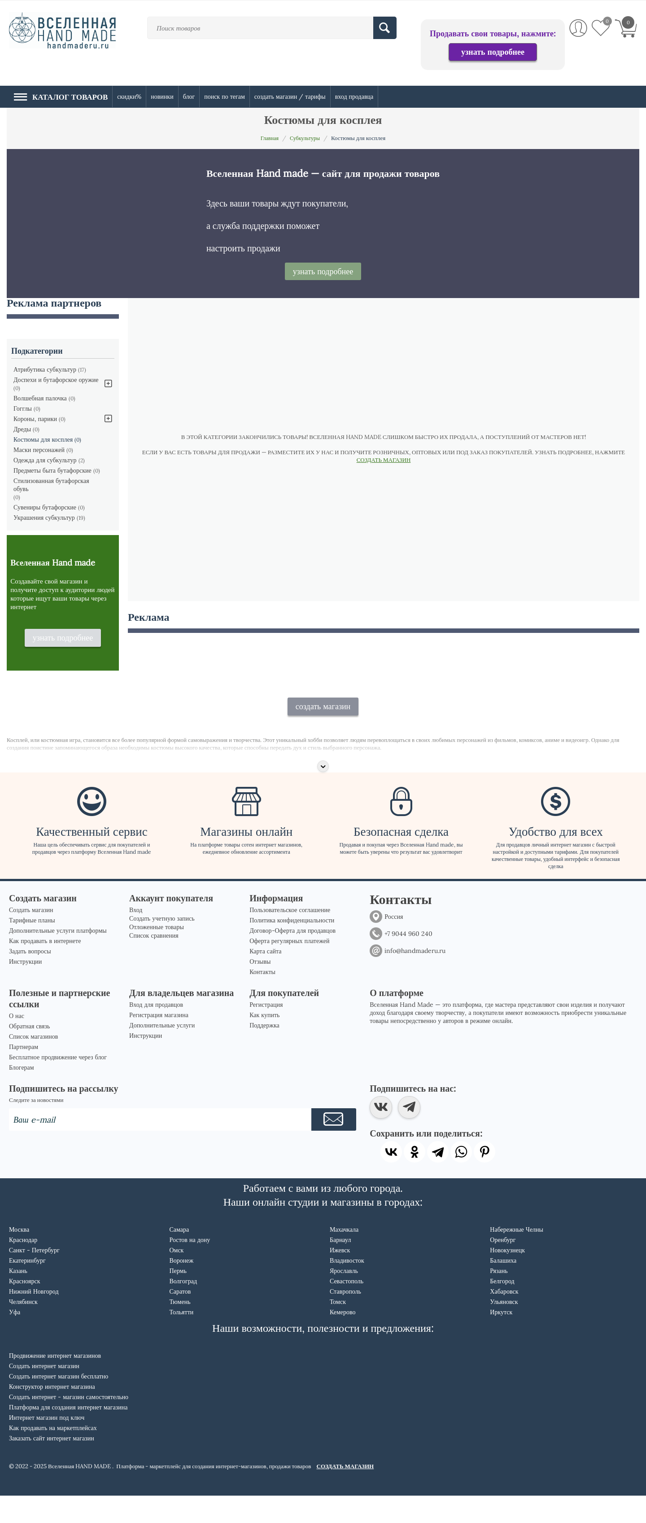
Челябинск (23, 1329)
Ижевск (340, 1277)
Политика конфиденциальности (291, 948)
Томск (338, 1329)
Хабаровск (504, 1319)
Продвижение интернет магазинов (55, 1383)
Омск (176, 1277)
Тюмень (179, 1329)
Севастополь (346, 1308)
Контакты (262, 999)
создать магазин (323, 734)
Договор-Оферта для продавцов (292, 958)
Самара (179, 1257)
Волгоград (183, 1308)
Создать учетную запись (162, 946)
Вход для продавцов (156, 1032)
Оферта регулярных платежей (289, 968)
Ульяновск (504, 1329)
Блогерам (21, 1095)
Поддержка (264, 1053)
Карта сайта (265, 978)
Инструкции (25, 989)
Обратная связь (29, 1053)
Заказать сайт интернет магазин (51, 1466)
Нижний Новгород (34, 1319)
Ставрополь (345, 1319)
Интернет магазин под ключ (46, 1445)
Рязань (498, 1298)
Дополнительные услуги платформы (58, 958)
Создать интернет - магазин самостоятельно (68, 1424)
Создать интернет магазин (44, 1393)
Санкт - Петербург (34, 1277)
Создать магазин (31, 937)
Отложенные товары (156, 954)
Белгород (502, 1308)
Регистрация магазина (158, 1042)
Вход (135, 937)
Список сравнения (154, 963)
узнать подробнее (492, 52)
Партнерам (23, 1074)
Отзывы (260, 989)
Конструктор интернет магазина (52, 1414)
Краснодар (23, 1267)
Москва (19, 1257)
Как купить (264, 1042)
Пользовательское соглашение (289, 937)
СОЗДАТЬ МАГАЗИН (384, 460)
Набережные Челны (516, 1257)
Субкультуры (305, 138)
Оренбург (502, 1267)
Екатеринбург (27, 1288)
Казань (18, 1298)
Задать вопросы (30, 978)
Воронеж (181, 1288)
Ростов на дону (189, 1267)
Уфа (14, 1339)
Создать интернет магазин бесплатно (58, 1404)
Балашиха (503, 1288)
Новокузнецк (507, 1277)
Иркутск (501, 1339)
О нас (16, 1043)
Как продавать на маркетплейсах (53, 1455)
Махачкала (344, 1257)
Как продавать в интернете (45, 968)
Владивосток (347, 1288)
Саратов (180, 1319)
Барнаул (340, 1267)
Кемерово (343, 1339)
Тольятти (181, 1339)
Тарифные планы (32, 948)
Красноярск (24, 1308)
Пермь (177, 1298)
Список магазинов (33, 1064)
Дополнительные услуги (162, 1053)
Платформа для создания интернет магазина (68, 1435)
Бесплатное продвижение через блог (58, 1084)
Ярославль (344, 1298)
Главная (268, 138)
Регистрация (266, 1032)
